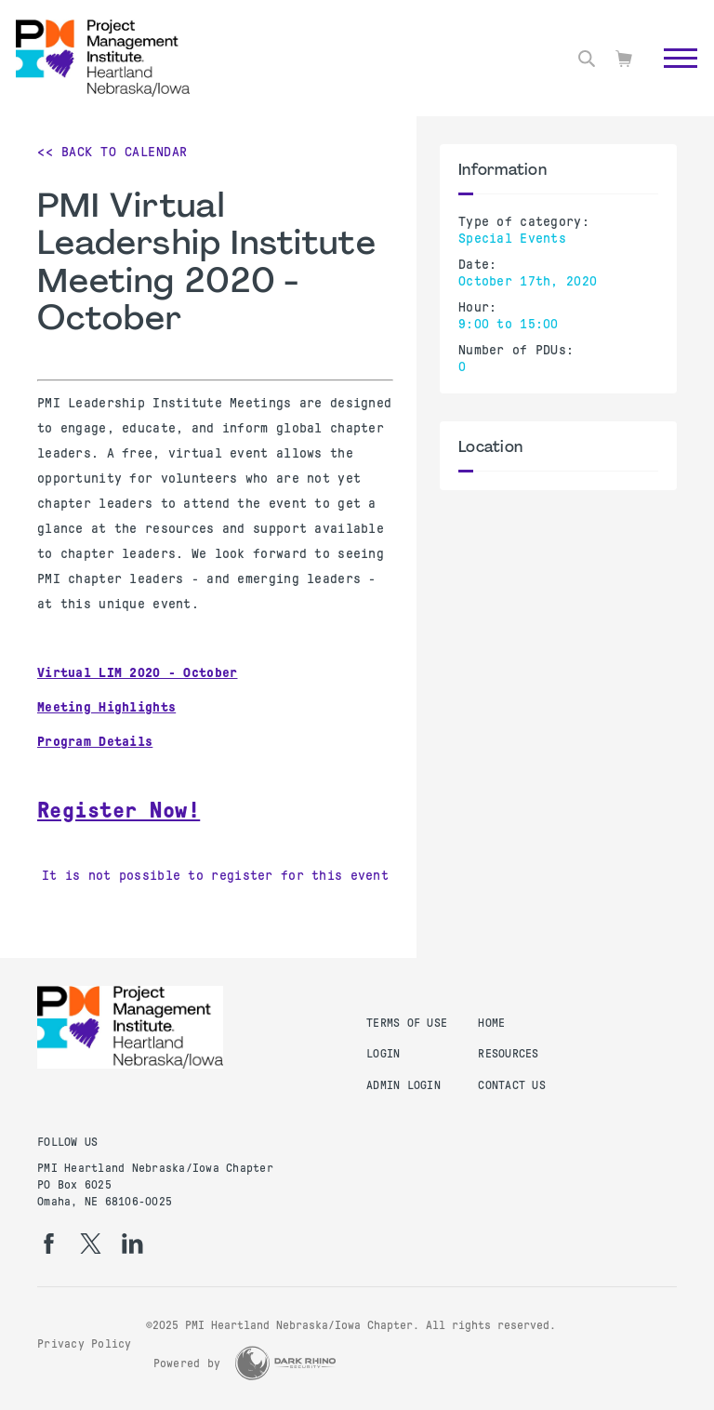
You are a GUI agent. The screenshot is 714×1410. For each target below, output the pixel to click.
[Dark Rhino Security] (285, 1363)
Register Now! (118, 810)
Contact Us (512, 1085)
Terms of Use (406, 1023)
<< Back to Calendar (112, 151)
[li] (132, 1243)
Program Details (94, 741)
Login (383, 1053)
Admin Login (403, 1085)
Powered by (187, 1363)
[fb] (48, 1243)
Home (491, 1023)
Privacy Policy (84, 1343)
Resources (508, 1053)
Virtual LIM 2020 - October (137, 672)
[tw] (90, 1243)
